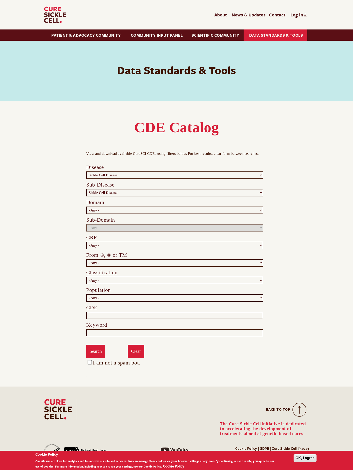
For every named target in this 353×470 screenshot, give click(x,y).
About (220, 15)
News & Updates (248, 15)
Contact (277, 15)
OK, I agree (305, 458)
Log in (296, 15)
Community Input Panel (157, 35)
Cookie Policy (246, 448)
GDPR (265, 448)
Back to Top (278, 409)
